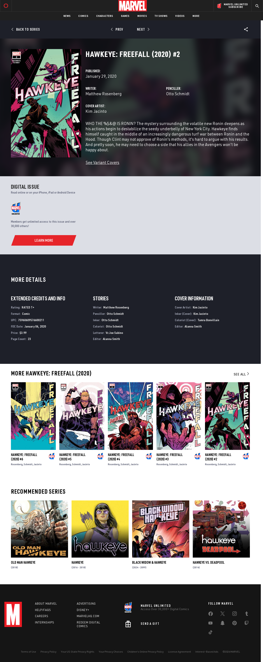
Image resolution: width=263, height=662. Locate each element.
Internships (44, 622)
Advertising (86, 603)
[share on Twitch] (246, 624)
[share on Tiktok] (210, 633)
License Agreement (179, 651)
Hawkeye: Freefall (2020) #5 (72, 456)
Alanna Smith (111, 339)
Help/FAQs (43, 610)
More (196, 16)
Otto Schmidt (177, 93)
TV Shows (161, 16)
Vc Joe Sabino (114, 333)
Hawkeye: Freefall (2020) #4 (121, 456)
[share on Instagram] (234, 614)
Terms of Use (28, 651)
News (67, 16)
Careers (41, 616)
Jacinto (38, 464)
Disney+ (83, 610)
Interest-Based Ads (206, 651)
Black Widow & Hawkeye (149, 562)
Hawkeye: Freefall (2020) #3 (169, 456)
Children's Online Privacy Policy (145, 651)
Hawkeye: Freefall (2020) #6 (24, 456)
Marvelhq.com (88, 616)
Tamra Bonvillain (208, 320)
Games (125, 16)
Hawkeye (78, 562)
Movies (142, 16)
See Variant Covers (102, 162)
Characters (104, 16)
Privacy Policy (48, 651)
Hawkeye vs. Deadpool (208, 562)
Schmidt (28, 464)
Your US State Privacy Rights (77, 651)
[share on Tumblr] (246, 614)
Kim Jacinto (96, 111)
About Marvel (46, 603)
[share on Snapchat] (222, 624)
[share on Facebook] (210, 615)
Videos (179, 16)
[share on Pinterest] (234, 624)
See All (242, 374)
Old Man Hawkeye (23, 562)
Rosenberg (17, 464)
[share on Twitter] (222, 614)
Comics (83, 16)
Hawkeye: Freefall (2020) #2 (218, 456)
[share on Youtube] (210, 624)
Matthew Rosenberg (104, 93)
